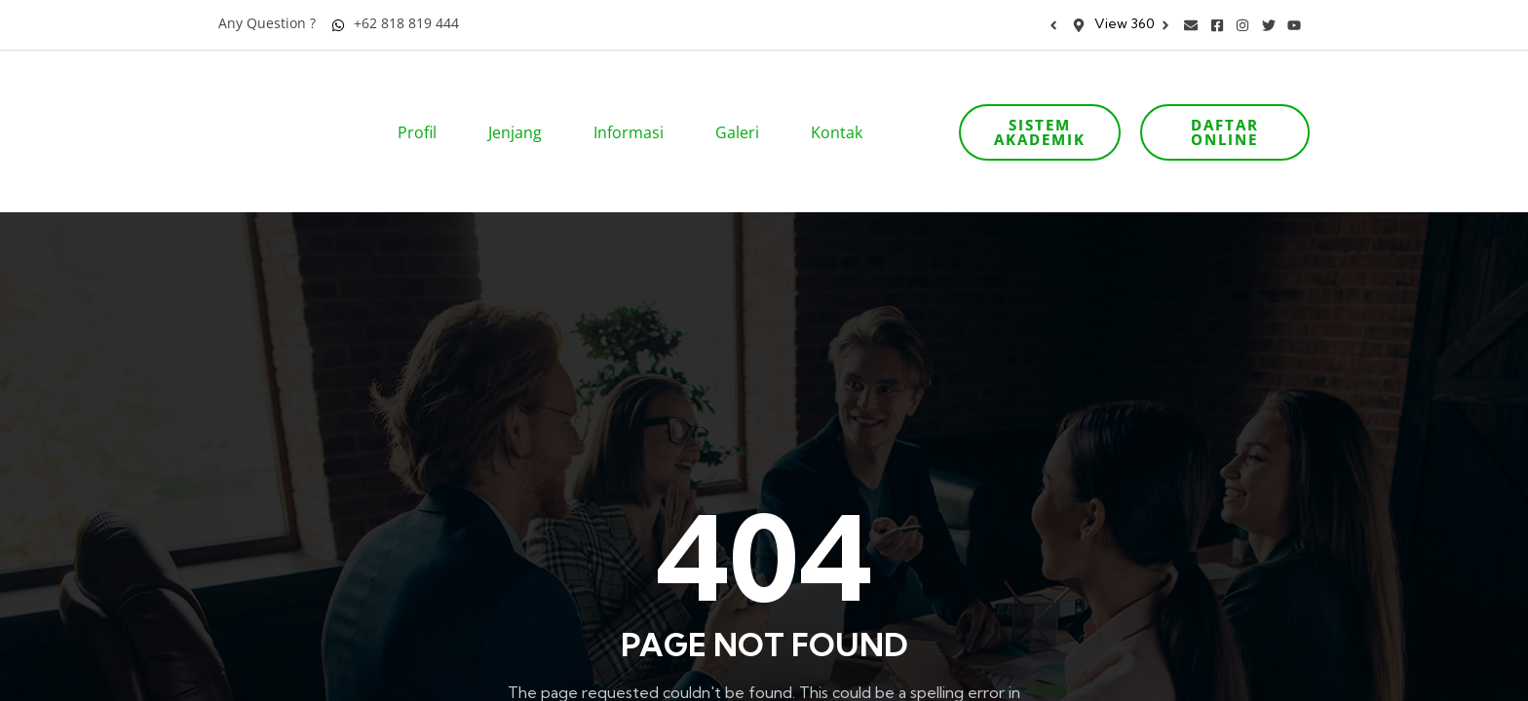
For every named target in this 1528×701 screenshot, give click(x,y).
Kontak (843, 105)
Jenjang (521, 105)
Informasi (634, 105)
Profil (423, 105)
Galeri (743, 105)
